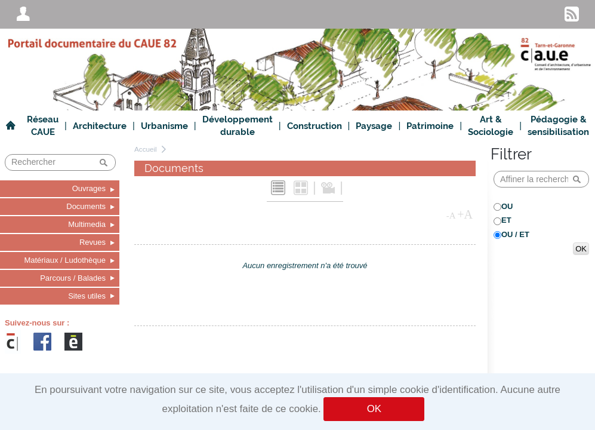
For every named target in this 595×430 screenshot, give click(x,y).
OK (374, 408)
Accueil (145, 149)
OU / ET (515, 234)
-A (451, 215)
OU (507, 206)
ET (506, 220)
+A (465, 214)
